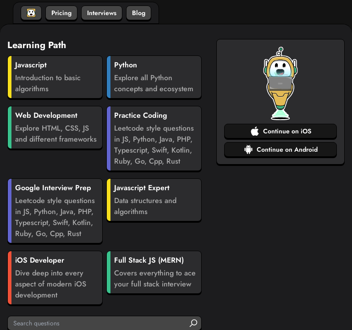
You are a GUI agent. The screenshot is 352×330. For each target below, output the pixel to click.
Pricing (61, 12)
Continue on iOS (280, 131)
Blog (138, 12)
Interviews (101, 12)
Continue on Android (281, 149)
